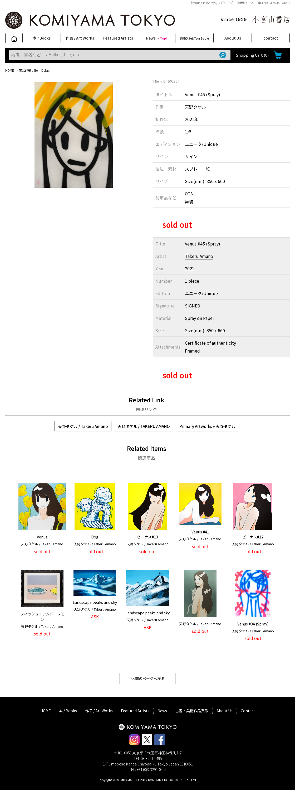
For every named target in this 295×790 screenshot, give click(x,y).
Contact (248, 710)
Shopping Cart (252, 55)
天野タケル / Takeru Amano (83, 426)
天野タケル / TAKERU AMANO (143, 426)
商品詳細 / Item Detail (34, 70)
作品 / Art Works (80, 38)
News (156, 38)
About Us (232, 38)
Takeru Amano (199, 256)
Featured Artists (118, 38)
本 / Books (42, 38)
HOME (9, 70)
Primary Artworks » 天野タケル (207, 426)
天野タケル (195, 107)
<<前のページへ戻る (147, 678)
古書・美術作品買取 (191, 710)
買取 (194, 38)
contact (270, 38)
